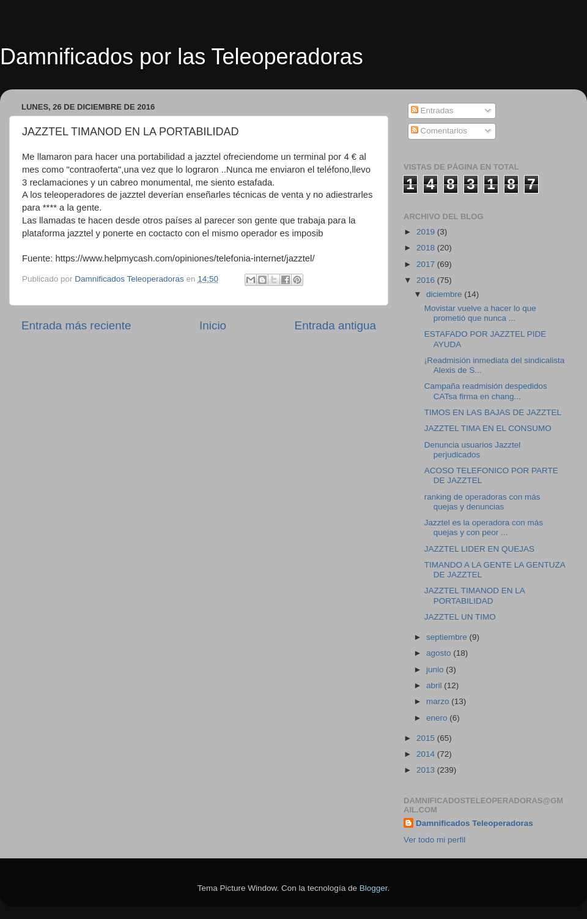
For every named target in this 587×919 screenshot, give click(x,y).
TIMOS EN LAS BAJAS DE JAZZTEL (492, 412)
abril (435, 685)
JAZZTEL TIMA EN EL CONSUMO (488, 428)
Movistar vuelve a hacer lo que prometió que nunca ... (480, 313)
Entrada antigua (335, 325)
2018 (426, 247)
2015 (426, 738)
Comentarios (439, 130)
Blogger (374, 888)
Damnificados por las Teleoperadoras (181, 56)
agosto (439, 653)
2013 (426, 770)
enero (437, 717)
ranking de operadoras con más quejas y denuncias (482, 501)
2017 (426, 264)
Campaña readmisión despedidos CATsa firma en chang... (485, 390)
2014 (426, 754)
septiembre (448, 637)
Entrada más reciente (76, 325)
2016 (426, 280)
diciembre (445, 294)
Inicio (212, 325)
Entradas (432, 110)
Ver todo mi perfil (434, 839)
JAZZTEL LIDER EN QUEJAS (479, 548)
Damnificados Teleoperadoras (474, 823)
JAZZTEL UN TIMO (460, 616)
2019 (426, 231)
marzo (438, 701)
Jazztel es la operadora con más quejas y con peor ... (483, 527)
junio (436, 669)
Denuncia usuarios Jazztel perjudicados (472, 449)
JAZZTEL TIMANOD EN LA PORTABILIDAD (474, 595)
